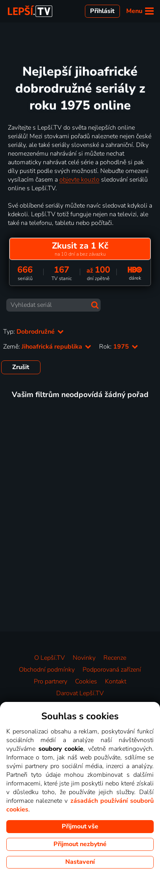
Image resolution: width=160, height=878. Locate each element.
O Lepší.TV (49, 657)
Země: (47, 346)
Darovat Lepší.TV (80, 693)
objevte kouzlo (79, 179)
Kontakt (115, 681)
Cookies (86, 681)
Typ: (33, 331)
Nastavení (80, 862)
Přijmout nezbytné (80, 844)
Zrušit (20, 367)
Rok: (118, 346)
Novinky (84, 657)
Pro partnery (50, 681)
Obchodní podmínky (47, 669)
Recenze (114, 657)
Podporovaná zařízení (112, 669)
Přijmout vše (80, 826)
